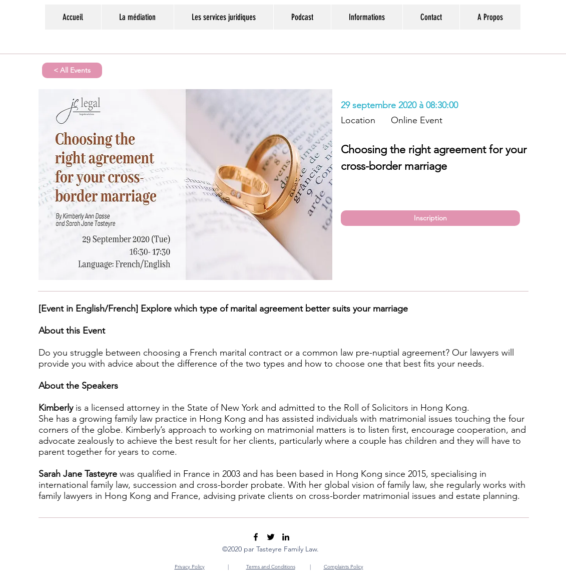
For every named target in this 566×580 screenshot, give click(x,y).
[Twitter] (271, 537)
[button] (366, 17)
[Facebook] (256, 537)
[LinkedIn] (286, 537)
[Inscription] (430, 218)
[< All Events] (72, 70)
